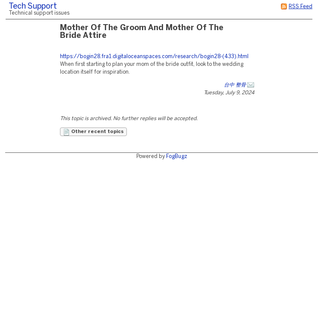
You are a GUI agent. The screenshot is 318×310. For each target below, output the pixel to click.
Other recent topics (93, 132)
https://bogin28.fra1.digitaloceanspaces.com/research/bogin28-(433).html (154, 56)
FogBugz (176, 156)
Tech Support (33, 6)
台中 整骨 (235, 85)
